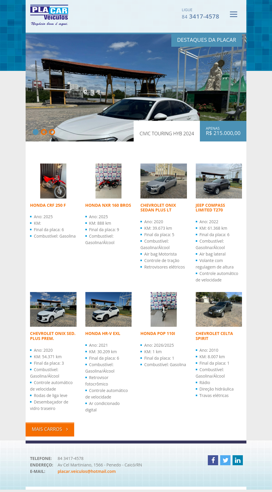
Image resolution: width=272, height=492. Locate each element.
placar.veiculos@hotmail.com (87, 474)
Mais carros (50, 430)
